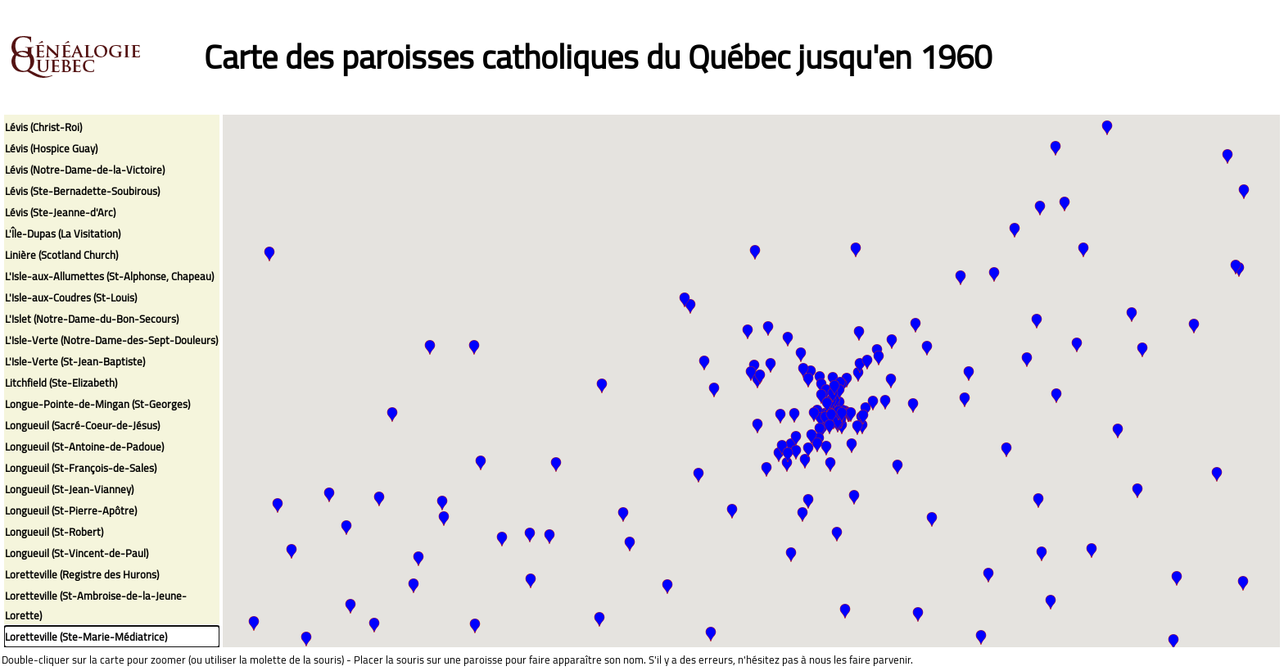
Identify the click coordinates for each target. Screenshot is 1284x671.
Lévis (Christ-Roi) (43, 127)
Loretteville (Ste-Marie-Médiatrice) (86, 636)
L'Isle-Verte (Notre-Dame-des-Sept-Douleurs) (111, 340)
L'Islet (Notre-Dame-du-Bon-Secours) (92, 319)
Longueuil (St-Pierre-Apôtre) (71, 510)
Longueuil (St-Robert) (54, 532)
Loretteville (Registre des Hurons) (82, 574)
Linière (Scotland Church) (61, 255)
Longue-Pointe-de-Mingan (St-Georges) (97, 404)
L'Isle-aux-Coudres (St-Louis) (71, 297)
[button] (1217, 474)
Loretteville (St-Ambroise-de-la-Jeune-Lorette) (96, 605)
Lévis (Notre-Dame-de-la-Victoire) (85, 169)
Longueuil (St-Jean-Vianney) (69, 489)
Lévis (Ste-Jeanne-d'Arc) (60, 212)
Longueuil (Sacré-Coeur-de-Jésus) (82, 425)
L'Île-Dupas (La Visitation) (62, 233)
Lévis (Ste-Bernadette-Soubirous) (82, 191)
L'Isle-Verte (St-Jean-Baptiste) (75, 361)
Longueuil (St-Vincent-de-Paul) (76, 553)
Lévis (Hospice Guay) (51, 148)
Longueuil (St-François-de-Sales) (80, 468)
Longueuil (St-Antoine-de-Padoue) (84, 446)
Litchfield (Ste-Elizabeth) (61, 382)
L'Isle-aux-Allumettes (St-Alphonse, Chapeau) (109, 276)
